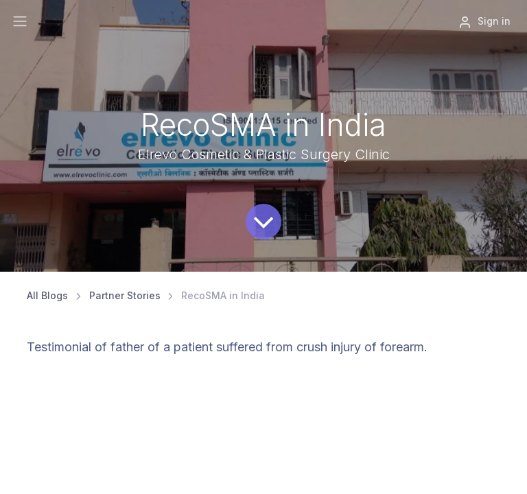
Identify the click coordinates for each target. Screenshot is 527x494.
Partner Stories (125, 295)
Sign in (484, 22)
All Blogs (47, 295)
